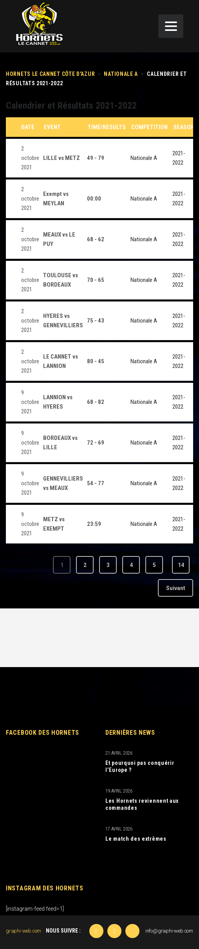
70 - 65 (95, 279)
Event (52, 127)
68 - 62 (95, 239)
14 (181, 565)
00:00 (94, 198)
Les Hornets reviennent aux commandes (142, 804)
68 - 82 (95, 401)
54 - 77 (95, 483)
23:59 (94, 523)
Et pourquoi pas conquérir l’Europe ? (139, 766)
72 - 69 (95, 442)
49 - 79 (95, 157)
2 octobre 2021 (30, 158)
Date (27, 127)
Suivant (175, 588)
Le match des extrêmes (135, 839)
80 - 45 (95, 361)
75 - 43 (95, 320)
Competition (149, 127)
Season (183, 127)
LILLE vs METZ (61, 157)
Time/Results (107, 127)
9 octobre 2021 (30, 402)
